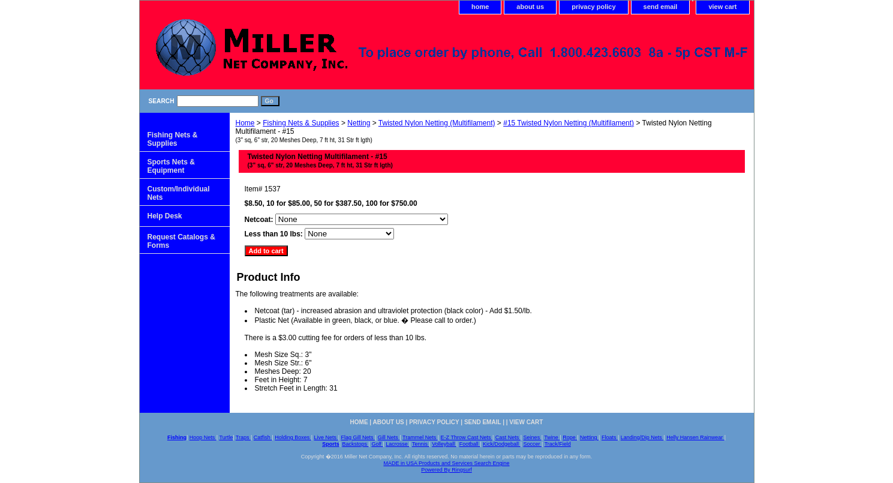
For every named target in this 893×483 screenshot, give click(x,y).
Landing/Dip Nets (642, 437)
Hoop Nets (203, 437)
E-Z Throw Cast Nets (466, 437)
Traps (243, 437)
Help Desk (165, 216)
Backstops (355, 444)
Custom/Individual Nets (179, 193)
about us (530, 6)
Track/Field (558, 444)
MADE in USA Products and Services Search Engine (446, 463)
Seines (533, 437)
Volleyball (444, 444)
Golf (377, 444)
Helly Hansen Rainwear (695, 437)
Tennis (420, 444)
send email (661, 6)
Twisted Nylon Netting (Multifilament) (436, 123)
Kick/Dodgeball (502, 444)
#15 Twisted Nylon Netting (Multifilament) (568, 123)
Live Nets (326, 437)
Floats (610, 437)
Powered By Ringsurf (446, 470)
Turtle (226, 437)
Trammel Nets (420, 437)
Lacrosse (397, 444)
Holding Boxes (293, 437)
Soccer (532, 444)
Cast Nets (508, 437)
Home (245, 123)
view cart (722, 6)
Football (469, 444)
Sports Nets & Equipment (171, 166)
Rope (570, 437)
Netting (358, 123)
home (480, 6)
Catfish (263, 437)
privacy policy (593, 6)
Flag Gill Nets (358, 437)
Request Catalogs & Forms (181, 241)
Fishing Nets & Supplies (301, 123)
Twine (552, 437)
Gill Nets (389, 437)
